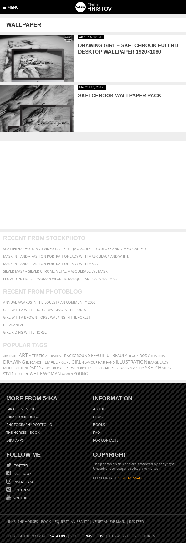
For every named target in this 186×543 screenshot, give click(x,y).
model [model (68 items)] (9, 368)
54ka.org (58, 536)
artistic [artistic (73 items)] (36, 355)
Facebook (22, 473)
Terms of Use (93, 536)
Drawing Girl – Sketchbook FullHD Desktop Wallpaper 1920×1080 (128, 48)
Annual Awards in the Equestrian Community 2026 (49, 302)
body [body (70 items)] (144, 355)
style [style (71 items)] (8, 373)
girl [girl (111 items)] (76, 362)
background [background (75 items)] (77, 355)
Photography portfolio (29, 424)
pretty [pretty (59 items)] (138, 368)
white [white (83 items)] (36, 374)
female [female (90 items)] (50, 362)
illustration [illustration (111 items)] (131, 362)
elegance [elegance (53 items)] (34, 363)
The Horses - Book (23, 432)
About (99, 409)
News (98, 416)
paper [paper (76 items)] (35, 368)
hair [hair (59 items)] (101, 362)
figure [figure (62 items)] (64, 362)
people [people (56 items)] (59, 368)
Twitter (20, 465)
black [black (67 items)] (133, 355)
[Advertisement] (93, 185)
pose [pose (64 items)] (115, 368)
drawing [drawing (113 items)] (14, 362)
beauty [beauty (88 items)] (120, 355)
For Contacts (105, 440)
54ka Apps (15, 440)
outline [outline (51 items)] (22, 368)
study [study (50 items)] (166, 368)
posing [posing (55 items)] (126, 368)
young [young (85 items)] (81, 374)
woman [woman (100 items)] (52, 374)
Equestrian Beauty (72, 521)
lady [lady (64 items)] (164, 362)
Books (99, 424)
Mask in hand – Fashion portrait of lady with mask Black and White (66, 256)
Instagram (23, 481)
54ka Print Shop (20, 409)
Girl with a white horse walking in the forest (45, 309)
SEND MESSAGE (130, 477)
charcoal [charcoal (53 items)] (158, 356)
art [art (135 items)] (23, 355)
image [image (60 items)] (153, 362)
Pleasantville (15, 324)
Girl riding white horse (25, 332)
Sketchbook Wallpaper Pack (119, 95)
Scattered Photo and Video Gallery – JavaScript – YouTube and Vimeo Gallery (75, 248)
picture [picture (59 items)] (86, 368)
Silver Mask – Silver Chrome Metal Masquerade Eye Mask (55, 271)
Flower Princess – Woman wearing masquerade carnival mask (61, 278)
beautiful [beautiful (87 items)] (101, 355)
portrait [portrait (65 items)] (101, 368)
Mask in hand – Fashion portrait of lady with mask (50, 263)
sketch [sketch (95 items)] (153, 368)
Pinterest (22, 490)
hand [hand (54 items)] (110, 363)
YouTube (21, 498)
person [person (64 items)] (72, 368)
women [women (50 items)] (67, 374)
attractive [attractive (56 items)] (54, 356)
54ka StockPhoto (22, 416)
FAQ (96, 432)
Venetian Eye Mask (109, 521)
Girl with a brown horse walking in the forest (46, 317)
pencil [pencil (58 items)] (47, 368)
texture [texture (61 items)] (22, 374)
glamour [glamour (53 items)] (89, 363)
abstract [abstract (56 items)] (10, 356)
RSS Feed (136, 521)
